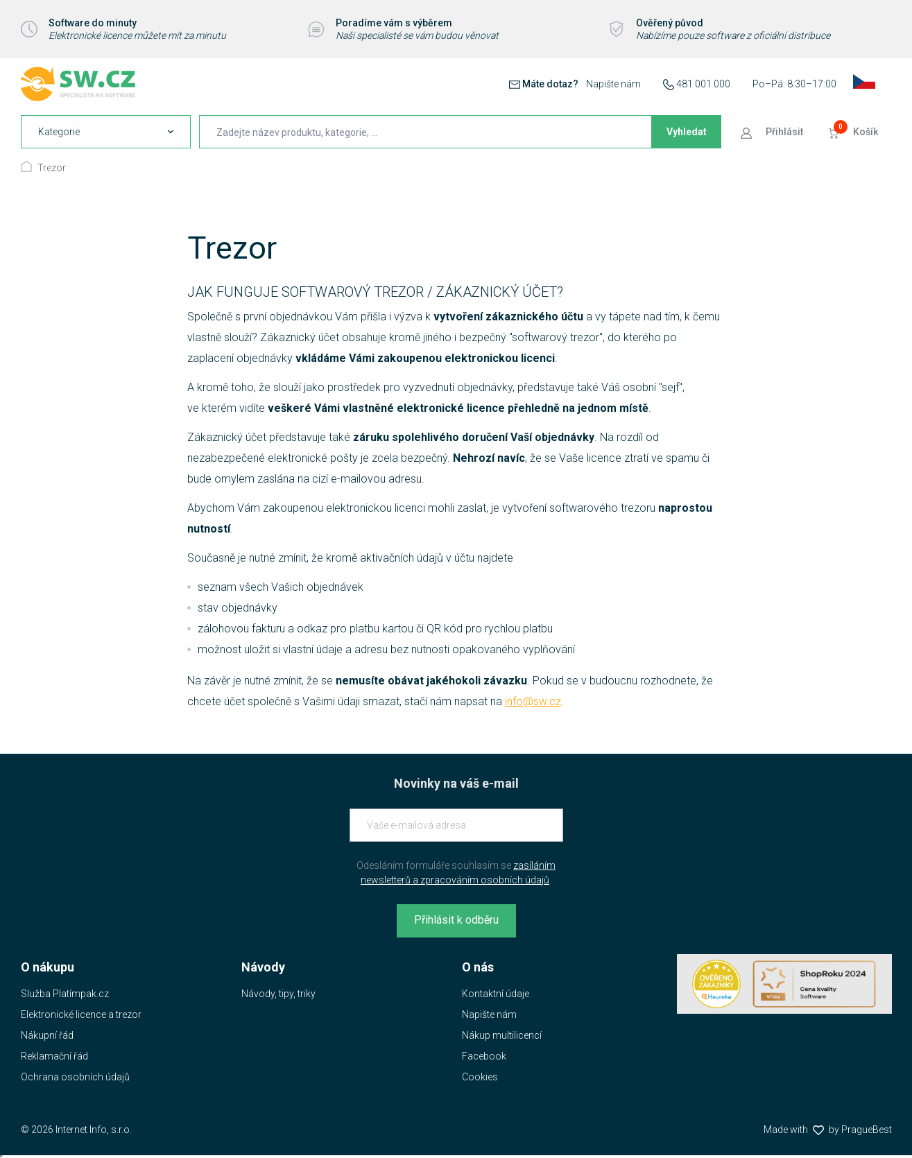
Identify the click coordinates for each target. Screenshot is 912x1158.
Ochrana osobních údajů (75, 1076)
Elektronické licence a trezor (81, 1014)
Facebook (484, 1056)
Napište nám (613, 83)
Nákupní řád (47, 1035)
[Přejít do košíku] (854, 131)
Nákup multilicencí (502, 1035)
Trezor (51, 167)
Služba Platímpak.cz (65, 993)
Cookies (480, 1076)
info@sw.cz (533, 701)
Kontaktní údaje (495, 993)
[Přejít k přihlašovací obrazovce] (773, 131)
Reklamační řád (54, 1056)
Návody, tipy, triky (278, 993)
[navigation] (106, 131)
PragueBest (866, 1129)
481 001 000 (703, 83)
